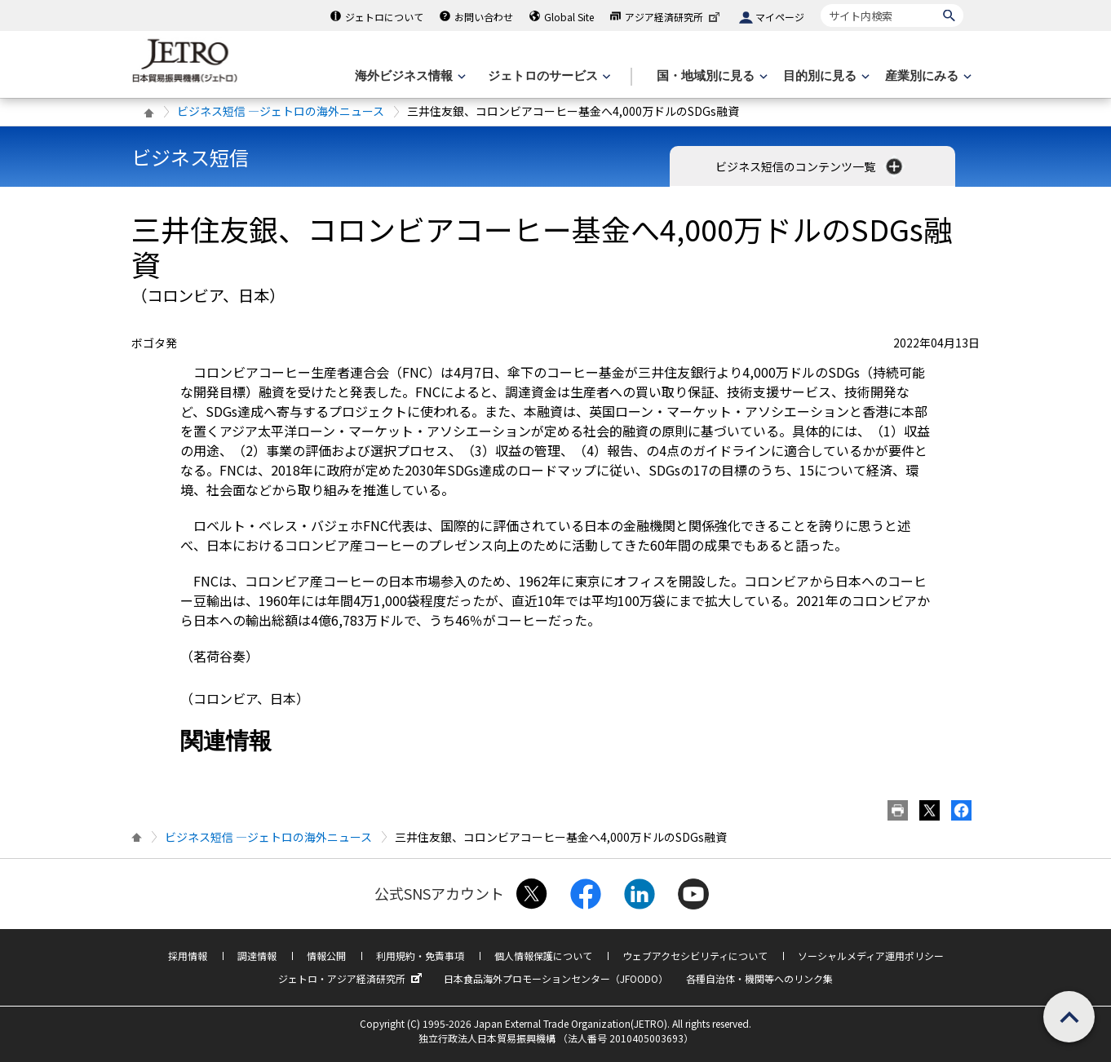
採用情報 (187, 955)
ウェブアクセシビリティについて (695, 955)
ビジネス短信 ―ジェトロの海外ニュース (280, 111)
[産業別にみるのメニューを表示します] (926, 76)
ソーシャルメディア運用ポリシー (871, 955)
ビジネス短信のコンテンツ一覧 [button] (810, 166)
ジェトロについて (384, 17)
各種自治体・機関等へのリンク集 (759, 978)
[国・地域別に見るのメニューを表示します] (710, 76)
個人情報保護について (543, 955)
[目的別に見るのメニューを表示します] (824, 76)
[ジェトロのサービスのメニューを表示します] (548, 76)
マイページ (779, 17)
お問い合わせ (483, 17)
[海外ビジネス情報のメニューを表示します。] (409, 76)
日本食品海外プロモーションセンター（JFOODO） (556, 978)
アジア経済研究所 (674, 17)
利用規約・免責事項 (420, 955)
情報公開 (326, 955)
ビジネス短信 (190, 157)
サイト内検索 (820, 3)
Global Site (569, 17)
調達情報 (257, 955)
